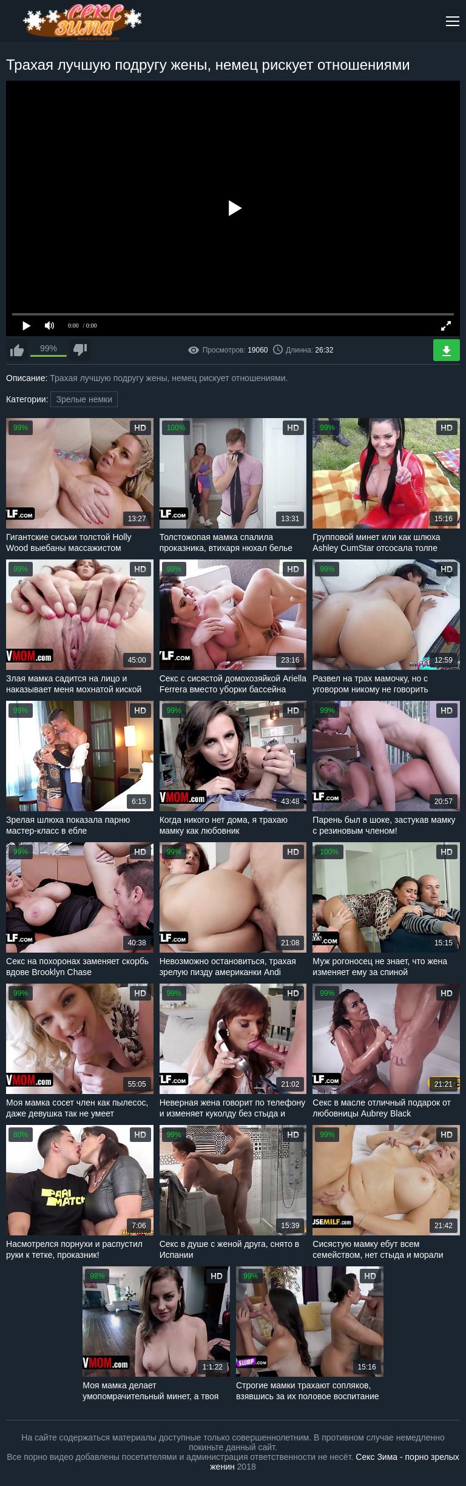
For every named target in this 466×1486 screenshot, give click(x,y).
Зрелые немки (84, 399)
